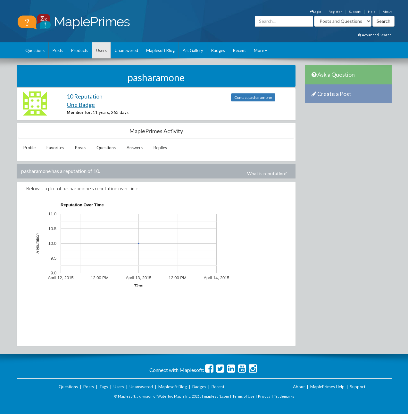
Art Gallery (193, 50)
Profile (29, 147)
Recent (239, 50)
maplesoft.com (216, 396)
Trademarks (284, 396)
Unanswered (126, 50)
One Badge (81, 104)
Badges (218, 50)
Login (315, 11)
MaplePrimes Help (327, 386)
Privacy (264, 396)
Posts (58, 50)
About (387, 11)
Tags (103, 386)
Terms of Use (243, 396)
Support (355, 11)
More (260, 50)
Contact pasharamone (253, 97)
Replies (160, 147)
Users (101, 50)
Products (79, 50)
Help (371, 11)
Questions (35, 50)
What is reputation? (267, 173)
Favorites (55, 147)
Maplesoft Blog (160, 50)
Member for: (79, 112)
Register (335, 11)
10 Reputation (85, 96)
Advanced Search (375, 35)
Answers (135, 147)
